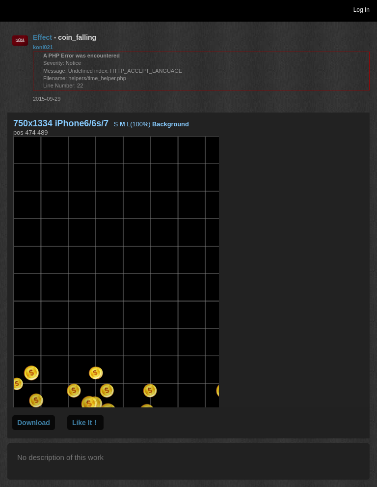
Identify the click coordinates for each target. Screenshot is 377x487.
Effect (42, 37)
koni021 (43, 47)
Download (33, 423)
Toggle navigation (12, 9)
